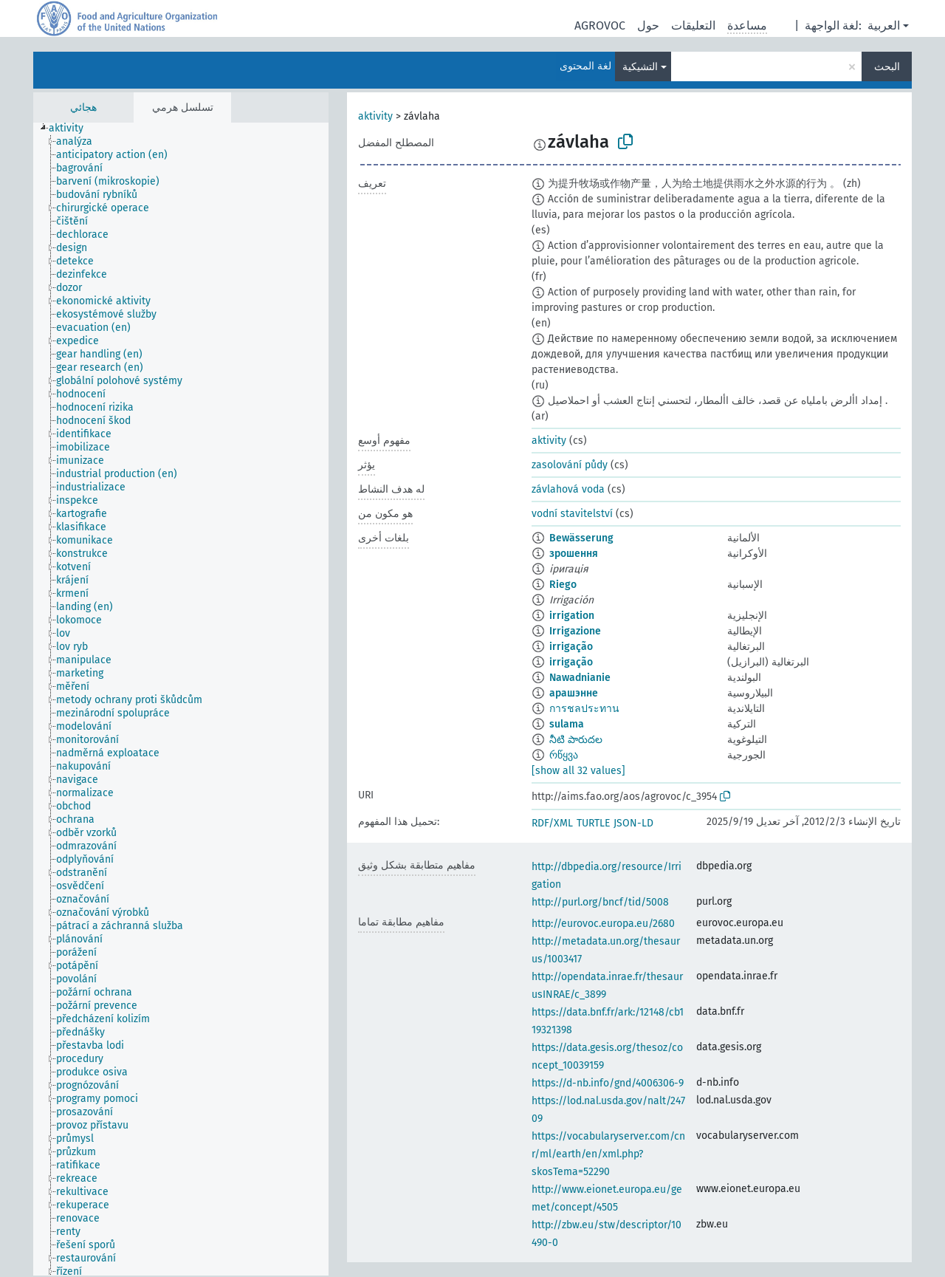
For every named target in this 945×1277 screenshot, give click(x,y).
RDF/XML (552, 823)
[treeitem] (72, 128)
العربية (883, 25)
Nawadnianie (580, 677)
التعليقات (693, 25)
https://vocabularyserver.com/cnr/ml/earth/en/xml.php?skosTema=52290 (608, 1154)
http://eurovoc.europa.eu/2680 (603, 923)
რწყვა (563, 755)
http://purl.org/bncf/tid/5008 (600, 902)
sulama (566, 724)
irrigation (571, 615)
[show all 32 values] (578, 770)
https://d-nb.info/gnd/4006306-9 (608, 1083)
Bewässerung (581, 538)
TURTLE (593, 823)
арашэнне (573, 693)
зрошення (573, 553)
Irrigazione (575, 631)
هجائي (83, 107)
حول (648, 25)
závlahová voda (568, 489)
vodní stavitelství (572, 513)
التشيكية (640, 67)
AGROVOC (599, 25)
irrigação (571, 646)
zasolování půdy (570, 465)
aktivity (375, 116)
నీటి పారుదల (575, 739)
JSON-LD (633, 823)
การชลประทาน (584, 708)
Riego (563, 584)
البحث (887, 67)
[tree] (181, 699)
